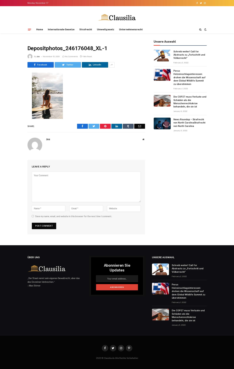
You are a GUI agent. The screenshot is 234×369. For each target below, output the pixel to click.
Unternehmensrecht (131, 29)
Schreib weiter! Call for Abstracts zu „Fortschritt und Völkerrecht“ (189, 55)
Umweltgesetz (105, 29)
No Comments (70, 56)
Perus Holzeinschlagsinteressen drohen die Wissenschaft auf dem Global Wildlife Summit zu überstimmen (189, 77)
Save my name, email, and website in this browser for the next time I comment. (73, 216)
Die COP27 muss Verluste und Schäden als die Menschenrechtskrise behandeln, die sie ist (189, 101)
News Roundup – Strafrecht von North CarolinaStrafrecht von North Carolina (189, 122)
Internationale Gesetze (61, 29)
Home (39, 29)
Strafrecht (85, 29)
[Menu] (29, 29)
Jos (38, 56)
